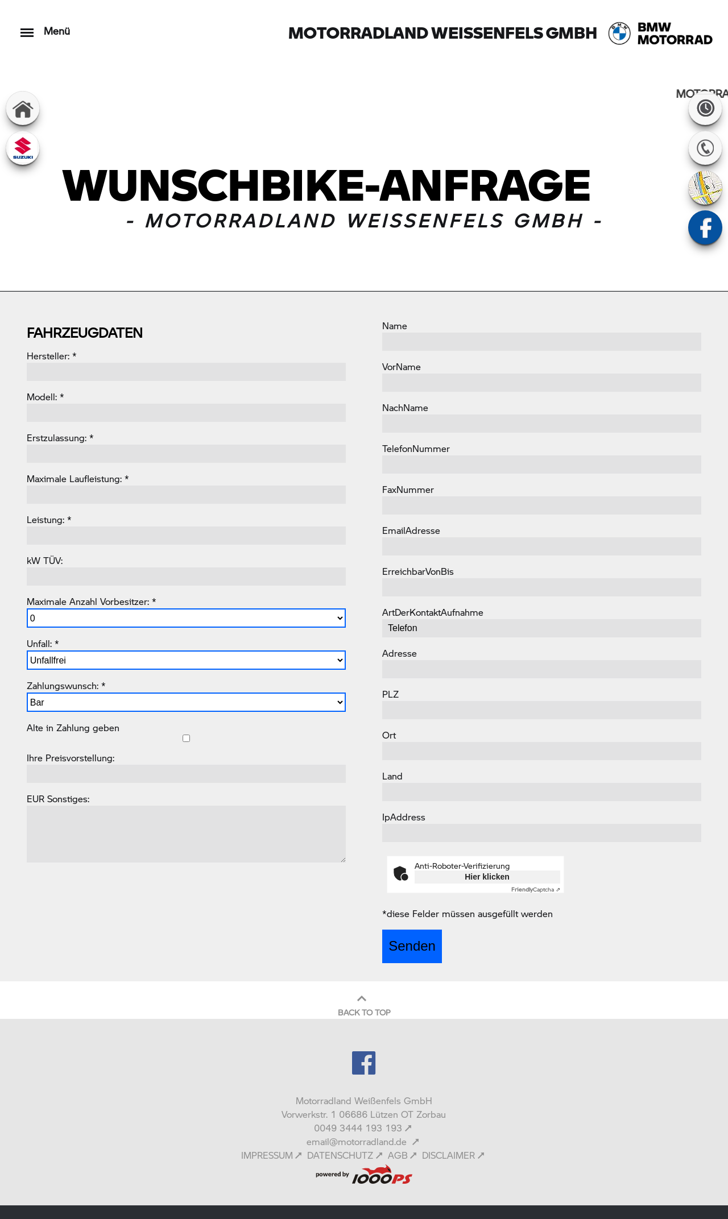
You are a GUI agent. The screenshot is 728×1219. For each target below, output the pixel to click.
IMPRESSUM (267, 1155)
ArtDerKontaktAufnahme (432, 612)
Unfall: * (43, 643)
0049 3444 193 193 (358, 1127)
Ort (389, 734)
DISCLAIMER (448, 1155)
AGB (398, 1155)
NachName (405, 407)
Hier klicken (487, 876)
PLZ (390, 693)
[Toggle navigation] (27, 27)
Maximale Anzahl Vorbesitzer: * (91, 601)
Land (392, 775)
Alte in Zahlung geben (73, 727)
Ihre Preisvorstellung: (70, 757)
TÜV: (53, 560)
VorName (401, 366)
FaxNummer (408, 489)
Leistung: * (49, 519)
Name (394, 325)
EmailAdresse (411, 530)
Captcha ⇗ (535, 889)
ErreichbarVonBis (418, 571)
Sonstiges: (68, 798)
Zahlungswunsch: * (66, 685)
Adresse (399, 653)
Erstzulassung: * (60, 437)
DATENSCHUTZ (340, 1155)
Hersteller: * (52, 355)
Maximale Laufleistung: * (78, 478)
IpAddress (403, 816)
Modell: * (45, 396)
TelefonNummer (416, 448)
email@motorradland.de (358, 1141)
